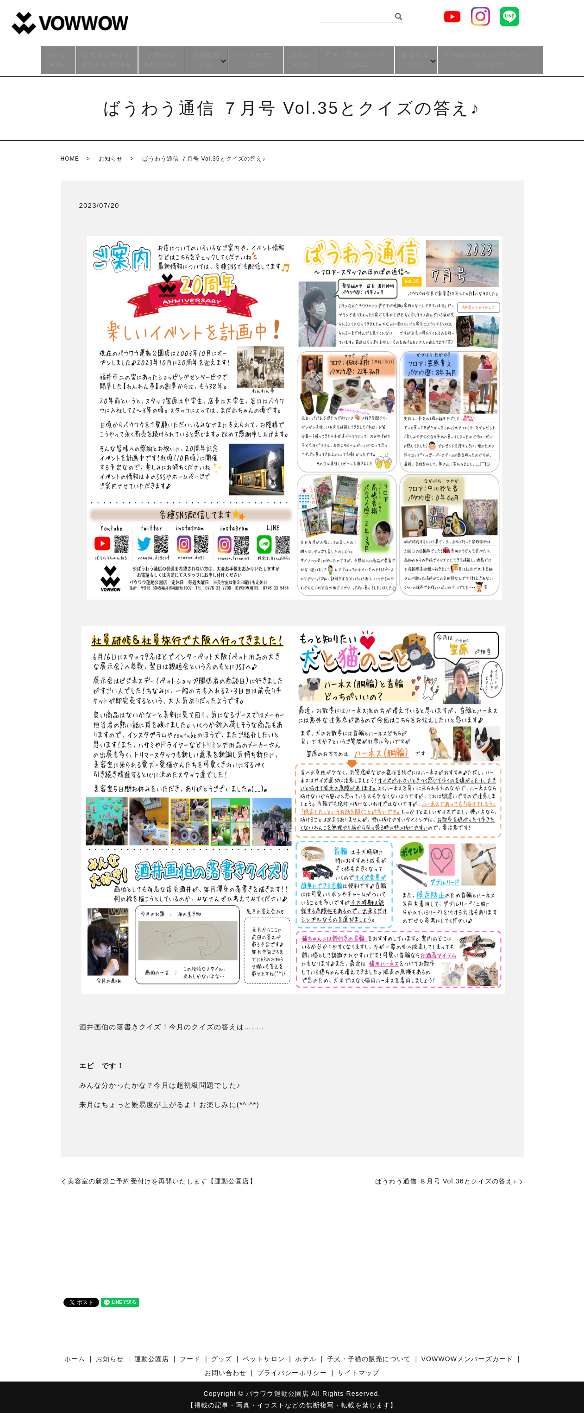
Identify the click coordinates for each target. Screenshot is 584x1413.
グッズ (221, 1353)
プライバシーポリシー (292, 1367)
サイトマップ (359, 1367)
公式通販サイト (105, 57)
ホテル (300, 57)
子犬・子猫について (356, 57)
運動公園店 (152, 1353)
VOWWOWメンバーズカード (492, 57)
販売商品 (415, 57)
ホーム (56, 57)
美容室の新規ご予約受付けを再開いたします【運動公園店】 (162, 1176)
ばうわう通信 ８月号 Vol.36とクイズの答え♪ (446, 1176)
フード (190, 1353)
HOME (70, 153)
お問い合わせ (226, 1367)
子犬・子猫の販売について (369, 1353)
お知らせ (159, 57)
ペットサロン (256, 57)
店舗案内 (204, 57)
